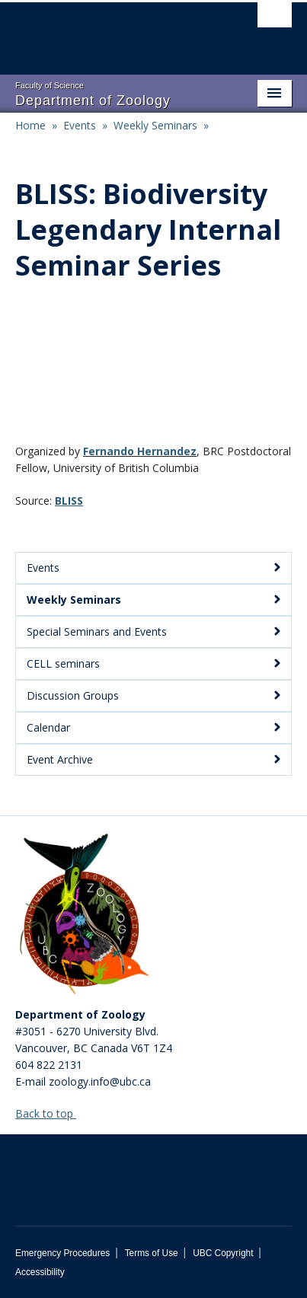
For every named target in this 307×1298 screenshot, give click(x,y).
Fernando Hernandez (140, 451)
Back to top (51, 1113)
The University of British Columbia (112, 31)
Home (30, 125)
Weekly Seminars (155, 125)
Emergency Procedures (62, 1253)
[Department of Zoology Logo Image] (83, 915)
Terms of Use (151, 1253)
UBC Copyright (223, 1253)
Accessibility (40, 1272)
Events (79, 125)
